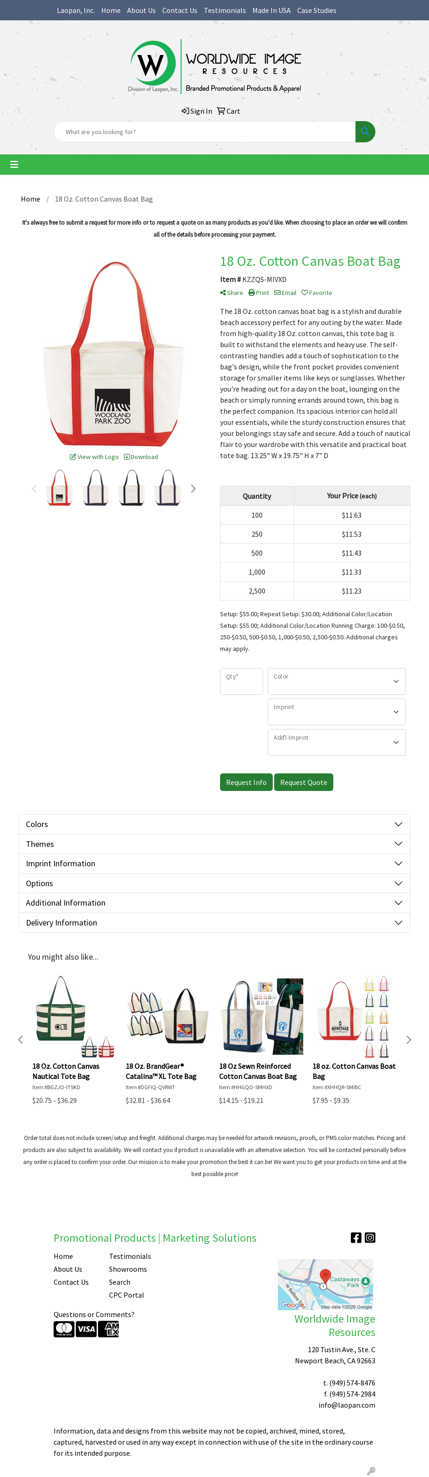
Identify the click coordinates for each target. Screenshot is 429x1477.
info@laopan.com (347, 1405)
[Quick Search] (205, 131)
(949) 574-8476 (352, 1382)
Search (119, 1282)
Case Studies (317, 10)
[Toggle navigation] (14, 164)
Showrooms (128, 1269)
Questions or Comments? (94, 1314)
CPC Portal (126, 1294)
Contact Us (179, 10)
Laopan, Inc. (76, 10)
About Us (141, 10)
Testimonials (225, 10)
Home (111, 10)
